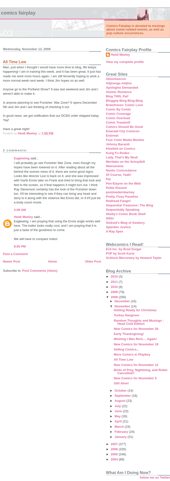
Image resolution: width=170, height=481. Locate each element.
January (121, 437)
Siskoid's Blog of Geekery (125, 223)
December (123, 301)
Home (52, 261)
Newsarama (114, 166)
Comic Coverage (118, 114)
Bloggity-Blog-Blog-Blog (124, 100)
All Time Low (123, 359)
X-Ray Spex (114, 231)
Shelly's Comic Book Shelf (125, 214)
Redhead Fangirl (118, 201)
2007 (115, 444)
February (122, 432)
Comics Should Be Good (124, 127)
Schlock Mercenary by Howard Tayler (134, 258)
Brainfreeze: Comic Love (124, 105)
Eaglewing (21, 158)
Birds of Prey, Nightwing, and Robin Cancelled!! (140, 371)
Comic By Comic (118, 109)
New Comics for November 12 (136, 365)
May (118, 416)
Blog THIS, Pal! (117, 96)
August (120, 401)
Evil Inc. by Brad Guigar (124, 249)
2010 (115, 287)
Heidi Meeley (23, 217)
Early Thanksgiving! (129, 334)
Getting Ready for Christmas (135, 310)
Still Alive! (121, 383)
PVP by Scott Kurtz (120, 253)
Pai (108, 179)
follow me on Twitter (155, 477)
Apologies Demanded (122, 87)
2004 (115, 459)
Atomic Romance (119, 92)
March (120, 426)
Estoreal (112, 135)
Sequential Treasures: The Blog (129, 205)
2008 (115, 297)
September (123, 395)
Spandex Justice (118, 227)
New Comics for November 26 (136, 329)
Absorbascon (116, 79)
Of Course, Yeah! (118, 175)
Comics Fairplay (18, 13)
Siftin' (110, 218)
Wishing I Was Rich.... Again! (135, 339)
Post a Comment (15, 254)
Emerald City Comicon (123, 131)
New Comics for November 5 (135, 378)
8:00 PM (20, 246)
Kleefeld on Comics (120, 148)
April (119, 421)
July (118, 406)
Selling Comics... (126, 349)
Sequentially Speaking (122, 209)
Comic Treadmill (118, 122)
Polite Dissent (116, 188)
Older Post (93, 261)
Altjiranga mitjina (118, 83)
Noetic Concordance (121, 170)
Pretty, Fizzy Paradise (122, 196)
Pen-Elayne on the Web (123, 183)
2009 (115, 292)
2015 (115, 276)
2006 (115, 449)
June (119, 411)
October (121, 390)
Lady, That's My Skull (122, 157)
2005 (115, 454)
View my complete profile (125, 62)
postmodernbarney (120, 192)
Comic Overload (118, 118)
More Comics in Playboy (132, 354)
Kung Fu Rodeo (117, 153)
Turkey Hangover (126, 315)
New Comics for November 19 (136, 344)
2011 (115, 282)
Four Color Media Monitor (125, 140)
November (123, 306)
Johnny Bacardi (118, 144)
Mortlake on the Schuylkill (125, 161)
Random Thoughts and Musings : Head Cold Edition (139, 322)
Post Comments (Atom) (39, 270)
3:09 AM (20, 210)
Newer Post (11, 261)
